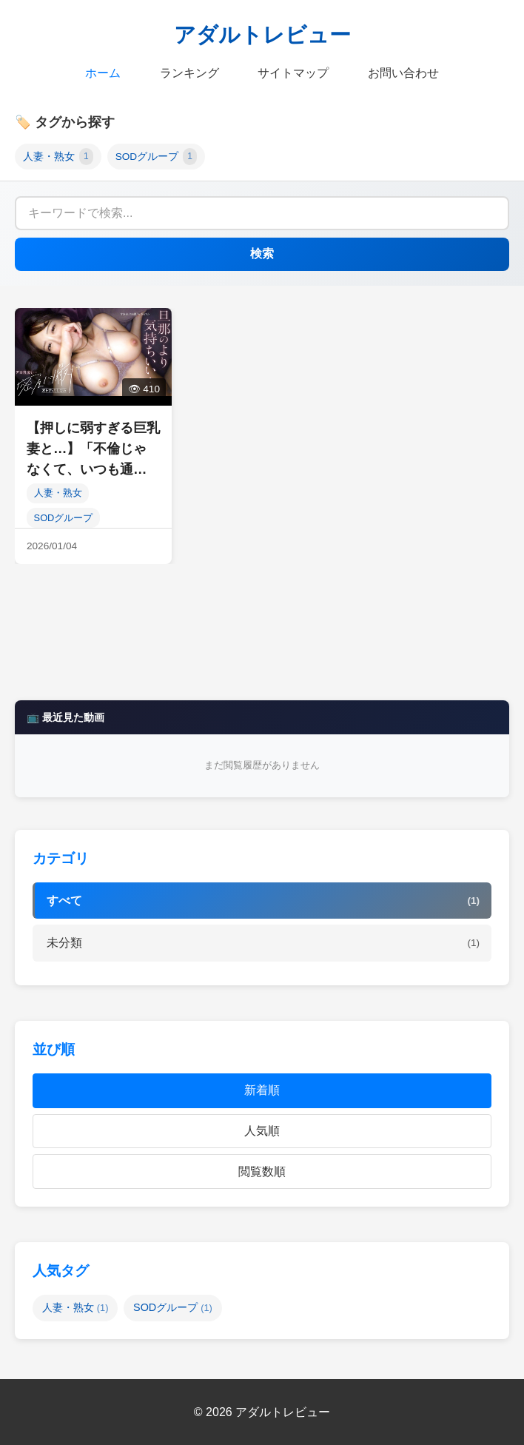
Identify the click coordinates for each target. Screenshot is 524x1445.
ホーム (103, 73)
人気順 (262, 1130)
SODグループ (156, 156)
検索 (262, 253)
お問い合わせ (403, 73)
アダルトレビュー (262, 35)
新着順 (262, 1090)
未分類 (263, 943)
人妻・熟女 (58, 156)
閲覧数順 (262, 1171)
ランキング (189, 73)
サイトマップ (293, 73)
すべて (263, 901)
